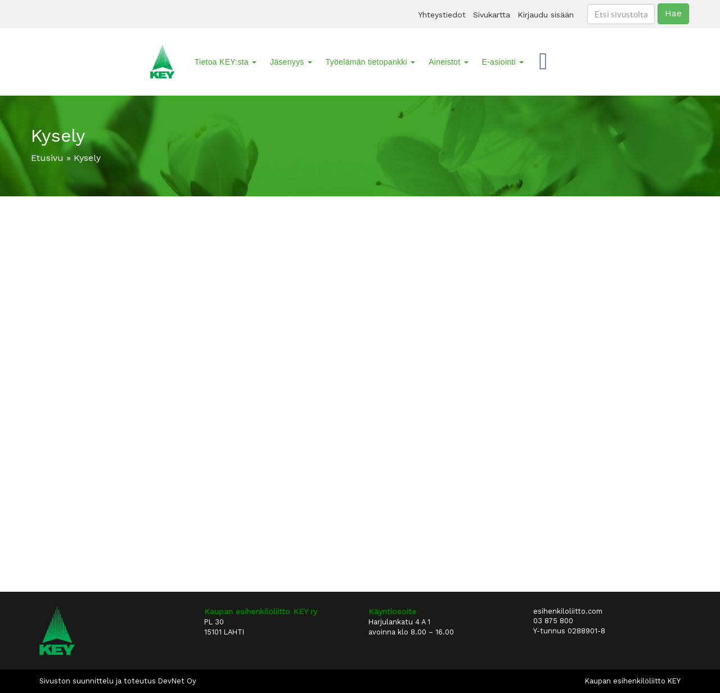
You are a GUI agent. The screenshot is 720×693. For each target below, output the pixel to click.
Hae (673, 13)
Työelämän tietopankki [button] (370, 61)
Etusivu (47, 157)
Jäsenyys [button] (291, 61)
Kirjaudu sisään (546, 14)
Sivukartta (491, 14)
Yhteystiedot (442, 14)
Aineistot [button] (448, 61)
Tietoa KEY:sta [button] (225, 61)
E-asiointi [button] (503, 61)
